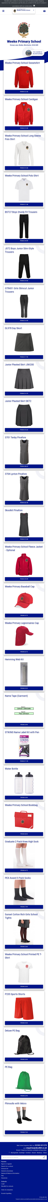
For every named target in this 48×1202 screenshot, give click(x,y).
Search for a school (7, 1166)
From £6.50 (24, 986)
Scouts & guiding (6, 1193)
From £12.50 (24, 91)
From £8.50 (24, 834)
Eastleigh (22, 1152)
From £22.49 (24, 502)
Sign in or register (6, 1164)
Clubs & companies (7, 1190)
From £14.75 (24, 393)
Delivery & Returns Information (10, 1173)
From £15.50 (24, 128)
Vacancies (4, 1178)
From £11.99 (24, 761)
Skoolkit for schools (7, 1186)
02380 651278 (41, 1145)
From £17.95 (24, 357)
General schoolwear (7, 1171)
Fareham (28, 1152)
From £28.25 (24, 466)
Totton (45, 1152)
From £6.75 (24, 652)
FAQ (2, 1175)
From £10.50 (24, 280)
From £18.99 (24, 241)
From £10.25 (24, 430)
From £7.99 (24, 907)
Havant (34, 1152)
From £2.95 (24, 1096)
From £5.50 (24, 1023)
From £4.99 (24, 724)
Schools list (4, 1168)
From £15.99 (24, 320)
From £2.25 (24, 688)
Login (3, 1184)
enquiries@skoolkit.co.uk (36, 1148)
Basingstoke (14, 1152)
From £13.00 (24, 168)
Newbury (39, 1152)
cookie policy (28, 6)
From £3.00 (24, 797)
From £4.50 (24, 1059)
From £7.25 (24, 1132)
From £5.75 (24, 615)
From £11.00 (24, 204)
